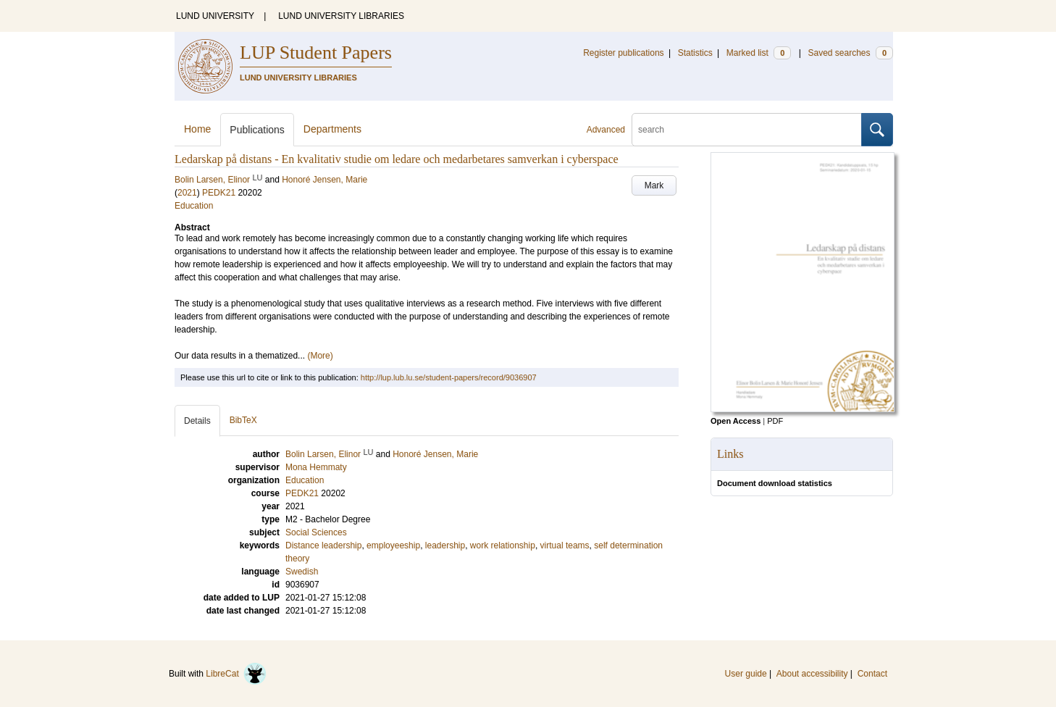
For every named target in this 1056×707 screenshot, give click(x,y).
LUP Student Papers (316, 52)
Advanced (606, 130)
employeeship (393, 545)
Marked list (758, 53)
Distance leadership (323, 545)
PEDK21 (218, 193)
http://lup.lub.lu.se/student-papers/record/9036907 (449, 377)
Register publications (623, 53)
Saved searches (850, 53)
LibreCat (236, 673)
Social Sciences (316, 532)
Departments (332, 129)
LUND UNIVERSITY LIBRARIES (341, 16)
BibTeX (243, 420)
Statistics (695, 53)
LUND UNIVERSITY (215, 16)
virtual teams (565, 545)
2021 (187, 193)
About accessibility (812, 674)
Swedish (301, 571)
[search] (747, 129)
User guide (746, 674)
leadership (445, 545)
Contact (872, 674)
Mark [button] (654, 185)
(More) (319, 356)
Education (194, 206)
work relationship (502, 545)
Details (197, 421)
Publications (257, 129)
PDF (775, 421)
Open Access (735, 421)
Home (197, 129)
